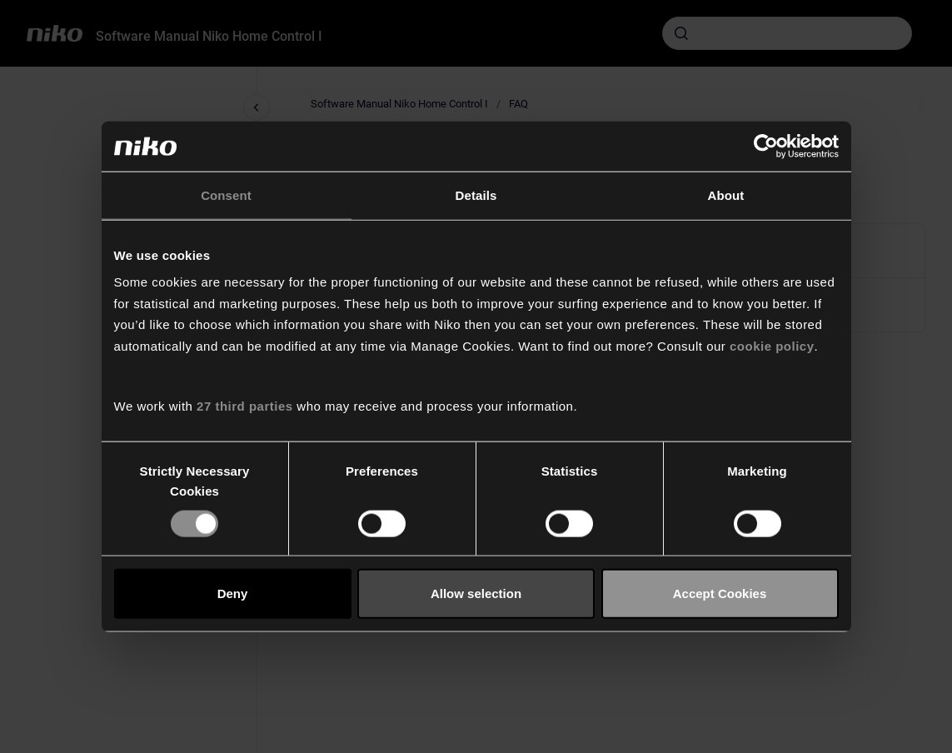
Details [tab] (476, 195)
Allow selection (476, 593)
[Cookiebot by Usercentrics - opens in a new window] (766, 146)
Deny (232, 593)
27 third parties (245, 406)
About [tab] (726, 195)
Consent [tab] (226, 195)
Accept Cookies (720, 593)
